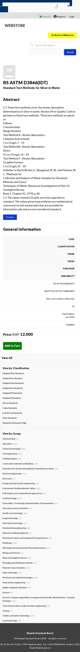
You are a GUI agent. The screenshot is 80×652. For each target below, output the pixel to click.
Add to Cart (12, 345)
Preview (10, 217)
